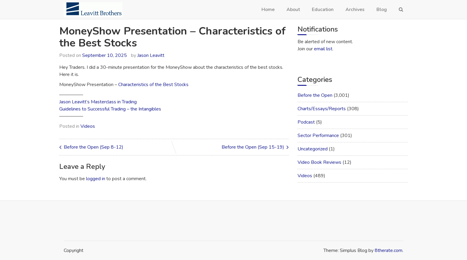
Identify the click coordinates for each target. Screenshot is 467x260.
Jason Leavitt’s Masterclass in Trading (98, 102)
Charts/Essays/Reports (322, 108)
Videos (87, 126)
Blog (381, 9)
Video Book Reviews (319, 162)
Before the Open (315, 95)
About (293, 9)
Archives (355, 9)
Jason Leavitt (150, 55)
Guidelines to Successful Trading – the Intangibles (110, 109)
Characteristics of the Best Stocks (153, 84)
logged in (95, 178)
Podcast (306, 122)
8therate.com (388, 250)
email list (323, 49)
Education (323, 9)
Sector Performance (318, 135)
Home (268, 9)
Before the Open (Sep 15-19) (253, 147)
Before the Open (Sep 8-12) (93, 147)
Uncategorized (313, 149)
